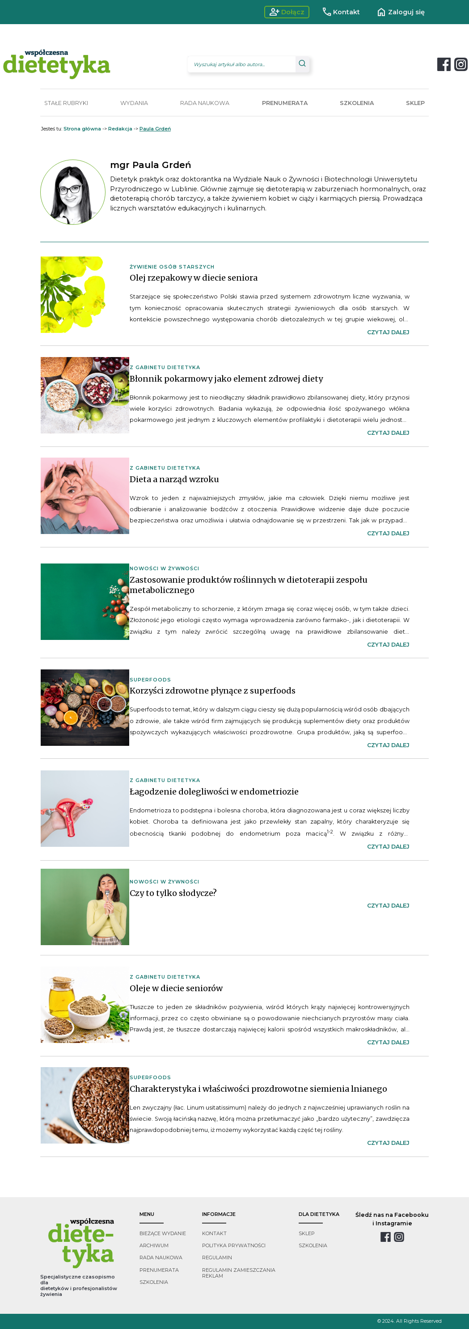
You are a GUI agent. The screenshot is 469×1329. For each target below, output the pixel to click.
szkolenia (153, 1282)
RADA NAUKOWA (204, 103)
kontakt (214, 1233)
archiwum (154, 1246)
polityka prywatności (234, 1246)
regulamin (217, 1258)
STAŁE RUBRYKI (66, 103)
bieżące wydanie (162, 1233)
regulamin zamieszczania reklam (238, 1273)
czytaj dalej (388, 332)
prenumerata (159, 1270)
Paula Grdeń (155, 129)
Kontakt (340, 12)
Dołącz (286, 12)
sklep (307, 1233)
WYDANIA (134, 103)
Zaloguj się (400, 12)
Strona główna (82, 129)
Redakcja (120, 129)
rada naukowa (160, 1258)
